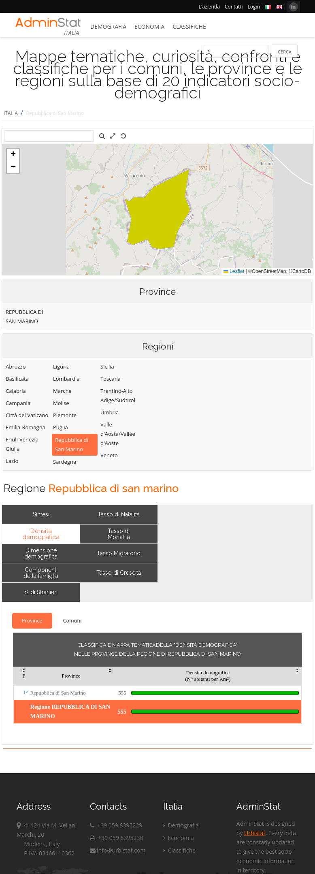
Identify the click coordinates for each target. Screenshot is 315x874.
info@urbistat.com (117, 850)
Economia (149, 26)
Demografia (108, 26)
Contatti (234, 6)
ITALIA (11, 113)
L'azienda (209, 6)
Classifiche (189, 26)
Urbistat (254, 833)
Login (254, 6)
